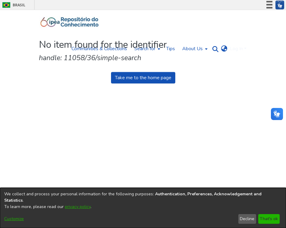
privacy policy (78, 207)
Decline (247, 219)
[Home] (69, 22)
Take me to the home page (143, 77)
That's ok (269, 219)
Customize (14, 219)
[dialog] (143, 208)
